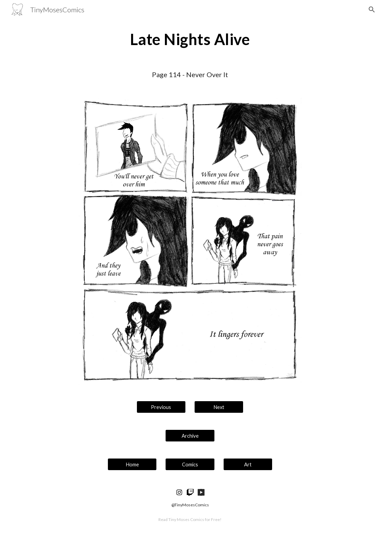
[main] (190, 39)
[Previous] (161, 407)
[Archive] (190, 436)
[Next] (219, 407)
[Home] (132, 464)
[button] (372, 9)
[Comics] (190, 464)
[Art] (248, 464)
